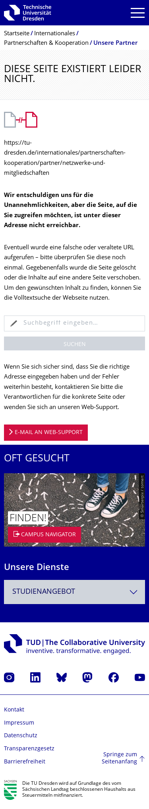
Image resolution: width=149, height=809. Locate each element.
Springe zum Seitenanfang (119, 758)
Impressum (19, 723)
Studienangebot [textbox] (43, 592)
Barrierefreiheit (24, 762)
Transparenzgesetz (29, 749)
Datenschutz (20, 735)
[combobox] (74, 592)
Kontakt (14, 710)
